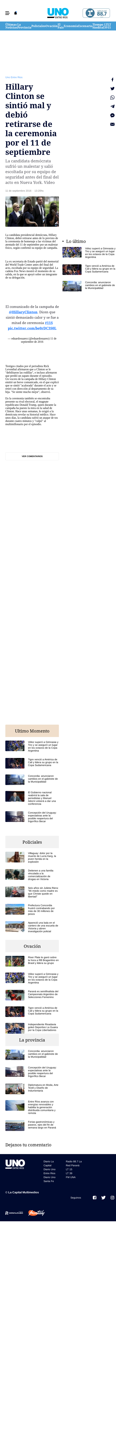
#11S (49, 322)
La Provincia (24, 26)
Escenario (85, 26)
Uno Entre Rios (13, 77)
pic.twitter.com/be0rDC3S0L (32, 328)
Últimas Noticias (11, 26)
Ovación (52, 26)
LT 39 (106, 26)
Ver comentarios (32, 456)
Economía (71, 26)
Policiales (38, 26)
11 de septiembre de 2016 (38, 340)
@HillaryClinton (23, 312)
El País (61, 26)
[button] (7, 13)
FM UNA (70, 1177)
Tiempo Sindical (98, 26)
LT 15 (109, 26)
